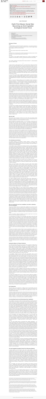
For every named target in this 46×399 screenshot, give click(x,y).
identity (26, 6)
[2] (24, 289)
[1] (33, 75)
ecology (21, 6)
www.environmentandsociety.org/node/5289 (19, 12)
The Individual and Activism (14, 34)
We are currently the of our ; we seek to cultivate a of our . (21, 35)
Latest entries (29, 397)
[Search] (38, 1)
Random (14, 397)
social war (28, 6)
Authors (22, 397)
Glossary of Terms (13, 33)
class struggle (14, 6)
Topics (25, 397)
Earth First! (18, 6)
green (24, 6)
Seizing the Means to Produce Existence (16, 36)
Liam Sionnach (14, 5)
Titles (20, 397)
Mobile (32, 397)
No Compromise (13, 37)
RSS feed (17, 397)
